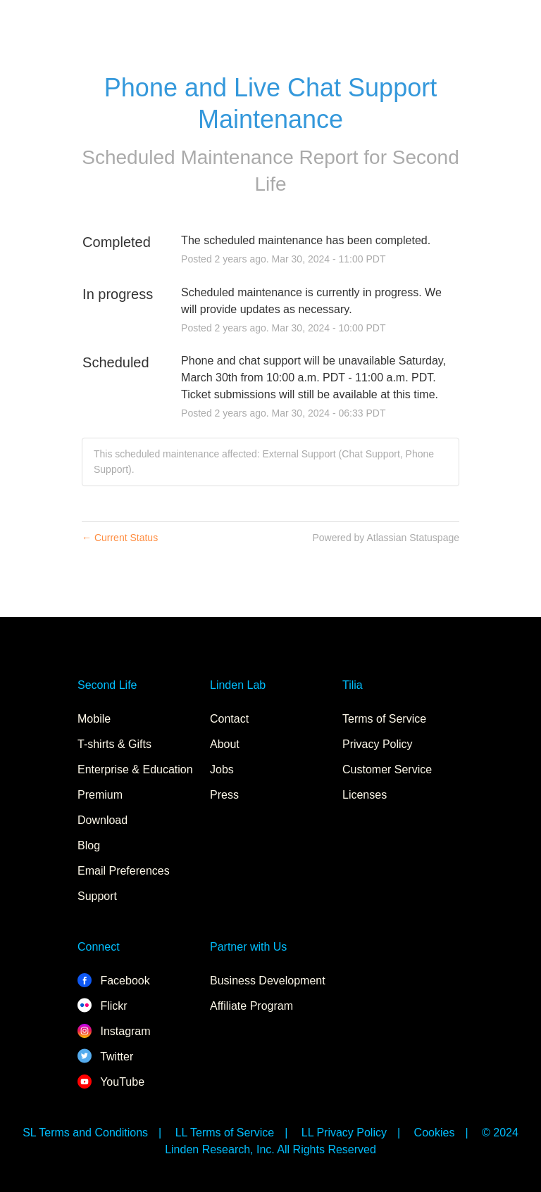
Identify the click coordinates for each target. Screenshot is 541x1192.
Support (97, 896)
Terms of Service (384, 719)
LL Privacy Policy (344, 1133)
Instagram (114, 1031)
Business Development (267, 981)
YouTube (110, 1082)
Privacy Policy (377, 744)
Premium (100, 795)
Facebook (113, 981)
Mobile (94, 719)
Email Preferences (123, 871)
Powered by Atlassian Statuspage (385, 537)
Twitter (105, 1057)
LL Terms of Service (225, 1133)
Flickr (102, 1006)
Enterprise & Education (135, 769)
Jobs (222, 769)
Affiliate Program (251, 1006)
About (225, 744)
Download (102, 820)
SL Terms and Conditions (85, 1133)
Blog (88, 845)
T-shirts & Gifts (114, 744)
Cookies (434, 1133)
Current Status (120, 537)
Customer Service (387, 769)
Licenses (364, 795)
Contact (229, 719)
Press (224, 795)
